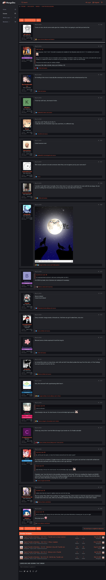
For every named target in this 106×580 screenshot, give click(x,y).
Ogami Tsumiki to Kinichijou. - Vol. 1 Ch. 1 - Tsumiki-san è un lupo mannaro (45, 537)
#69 (101, 204)
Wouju (27, 129)
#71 (101, 293)
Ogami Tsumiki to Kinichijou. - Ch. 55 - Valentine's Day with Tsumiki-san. (44, 547)
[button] (11, 18)
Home (4, 9)
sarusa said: (39, 512)
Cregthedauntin (27, 437)
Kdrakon (27, 107)
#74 (101, 359)
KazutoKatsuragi (27, 497)
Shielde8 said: (39, 490)
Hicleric (27, 518)
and (42, 68)
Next (38, 20)
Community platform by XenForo (91, 576)
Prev (22, 20)
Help (66, 576)
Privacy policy (59, 576)
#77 (101, 427)
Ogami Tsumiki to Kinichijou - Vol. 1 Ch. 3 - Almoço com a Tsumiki (42, 552)
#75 (101, 380)
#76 (101, 402)
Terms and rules (50, 576)
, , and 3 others (50, 396)
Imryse (99, 548)
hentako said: (39, 405)
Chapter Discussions (42, 538)
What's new (6, 17)
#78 (101, 449)
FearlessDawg (27, 193)
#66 (101, 140)
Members (5, 22)
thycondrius (27, 150)
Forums (5, 13)
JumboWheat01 (27, 171)
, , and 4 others (48, 421)
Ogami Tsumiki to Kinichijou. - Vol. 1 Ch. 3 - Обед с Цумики (41, 542)
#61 (101, 24)
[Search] (24, 2)
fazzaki (27, 303)
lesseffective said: (40, 274)
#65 (101, 119)
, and (45, 39)
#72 (101, 314)
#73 (101, 337)
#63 (101, 74)
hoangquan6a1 (27, 324)
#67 (101, 161)
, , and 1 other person (49, 265)
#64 (101, 97)
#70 (101, 271)
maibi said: (38, 49)
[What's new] (102, 2)
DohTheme (89, 577)
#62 (101, 46)
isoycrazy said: (40, 452)
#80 (101, 508)
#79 (101, 487)
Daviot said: (39, 465)
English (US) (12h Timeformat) (27, 576)
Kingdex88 (27, 214)
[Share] (99, 25)
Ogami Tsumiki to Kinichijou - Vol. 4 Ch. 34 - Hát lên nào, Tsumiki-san (43, 557)
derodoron (27, 34)
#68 (101, 183)
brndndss (27, 369)
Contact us (41, 576)
